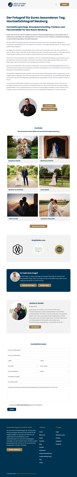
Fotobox (58, 438)
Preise (41, 438)
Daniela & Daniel (14, 161)
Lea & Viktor (45, 190)
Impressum (42, 450)
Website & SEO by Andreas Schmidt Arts (27, 473)
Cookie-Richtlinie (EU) (45, 456)
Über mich (42, 435)
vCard (41, 462)
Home (41, 432)
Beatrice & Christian (16, 190)
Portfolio (41, 441)
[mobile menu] (56, 4)
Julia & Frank (13, 219)
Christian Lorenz (60, 435)
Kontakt (64, 4)
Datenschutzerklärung (23, 405)
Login (57, 432)
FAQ (40, 459)
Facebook (58, 444)
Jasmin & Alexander (48, 219)
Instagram (58, 441)
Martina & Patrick (47, 161)
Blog (40, 444)
